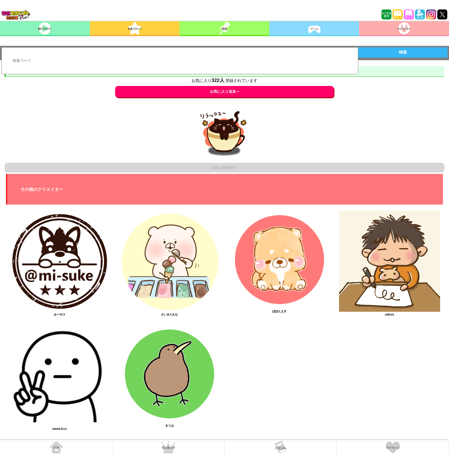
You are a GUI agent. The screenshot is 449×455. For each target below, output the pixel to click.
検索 (403, 52)
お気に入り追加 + (224, 91)
